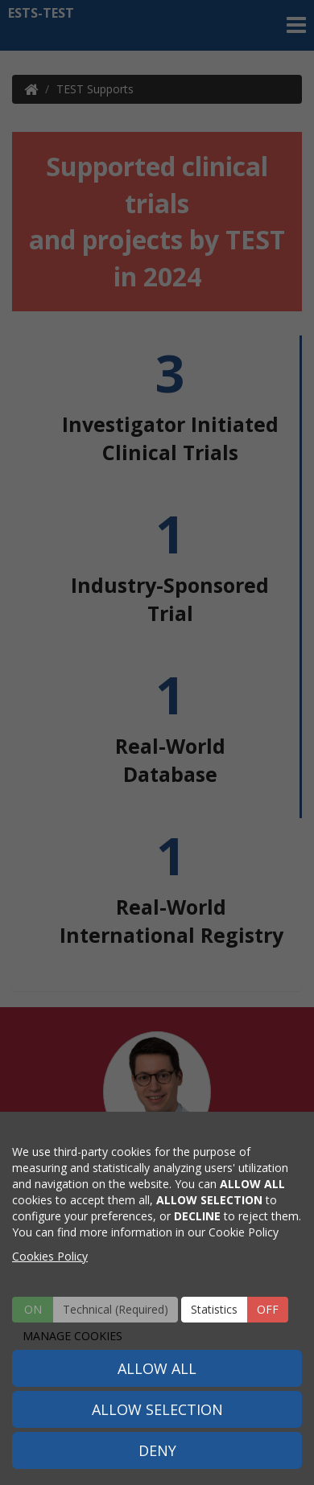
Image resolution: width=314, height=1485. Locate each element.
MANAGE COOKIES (72, 1335)
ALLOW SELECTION (157, 1409)
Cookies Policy (50, 1256)
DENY (157, 1450)
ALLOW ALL (157, 1368)
